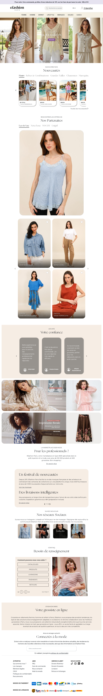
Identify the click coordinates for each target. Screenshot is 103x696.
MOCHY (46, 126)
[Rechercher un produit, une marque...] (56, 8)
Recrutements (18, 676)
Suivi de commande (39, 666)
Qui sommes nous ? (19, 663)
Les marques (17, 666)
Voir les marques (25, 487)
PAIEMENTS (33, 580)
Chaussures (71, 76)
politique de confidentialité (59, 653)
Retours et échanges (59, 671)
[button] (45, 504)
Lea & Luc (24, 126)
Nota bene (36, 126)
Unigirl (55, 126)
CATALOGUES (33, 564)
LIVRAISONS (33, 575)
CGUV (15, 671)
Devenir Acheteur (57, 663)
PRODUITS (33, 569)
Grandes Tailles (57, 76)
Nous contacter (37, 669)
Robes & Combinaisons (37, 76)
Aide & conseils (37, 671)
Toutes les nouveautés (79, 109)
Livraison (55, 669)
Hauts (21, 76)
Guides (79, 15)
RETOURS (33, 585)
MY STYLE (22, 102)
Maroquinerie (85, 76)
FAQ (33, 663)
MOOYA (42, 102)
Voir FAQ (45, 592)
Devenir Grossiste (57, 666)
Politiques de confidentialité (22, 674)
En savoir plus (51, 464)
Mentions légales (18, 669)
